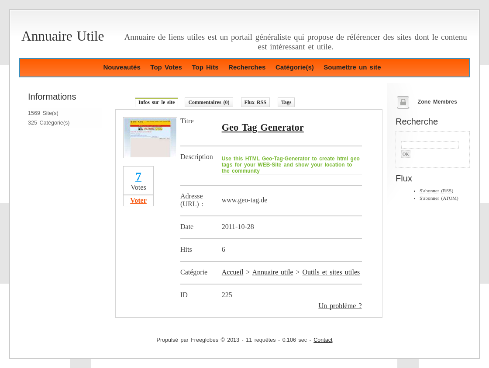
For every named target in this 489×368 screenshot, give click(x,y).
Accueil (233, 272)
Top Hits (205, 67)
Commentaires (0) (208, 102)
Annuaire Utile (62, 36)
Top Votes (166, 67)
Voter (138, 200)
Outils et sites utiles (331, 272)
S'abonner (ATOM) (439, 198)
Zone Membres (437, 102)
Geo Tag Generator (263, 127)
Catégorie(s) (294, 67)
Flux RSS (255, 102)
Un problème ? (340, 305)
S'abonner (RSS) (436, 190)
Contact (322, 340)
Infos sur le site (156, 102)
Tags (286, 102)
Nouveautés (121, 67)
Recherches (246, 67)
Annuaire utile (272, 272)
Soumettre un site (352, 67)
